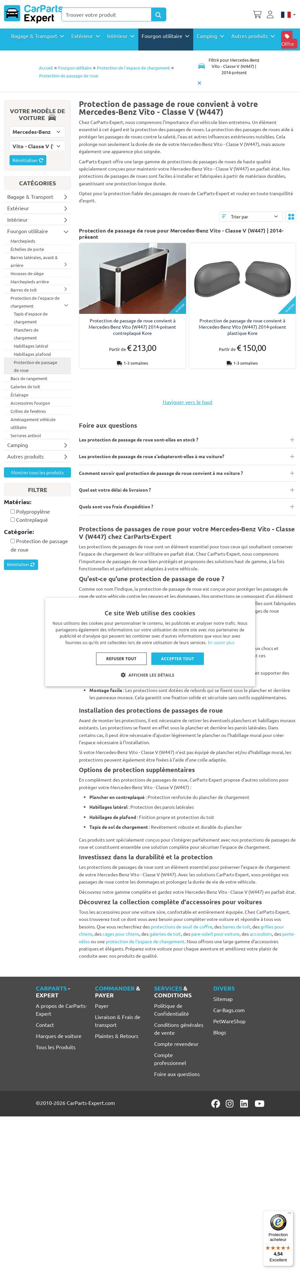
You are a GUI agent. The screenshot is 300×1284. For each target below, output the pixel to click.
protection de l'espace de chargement (145, 941)
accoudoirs (261, 934)
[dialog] (150, 642)
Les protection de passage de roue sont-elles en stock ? (138, 439)
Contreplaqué (32, 519)
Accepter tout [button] (177, 659)
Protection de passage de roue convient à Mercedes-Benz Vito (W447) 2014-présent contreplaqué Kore (132, 326)
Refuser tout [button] (121, 659)
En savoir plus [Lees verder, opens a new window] (221, 642)
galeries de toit (165, 934)
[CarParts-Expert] (33, 14)
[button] (150, 675)
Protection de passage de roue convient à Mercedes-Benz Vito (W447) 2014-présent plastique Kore (242, 326)
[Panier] (257, 13)
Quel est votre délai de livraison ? (115, 490)
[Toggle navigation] (229, 66)
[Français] (288, 14)
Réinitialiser (27, 160)
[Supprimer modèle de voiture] (199, 83)
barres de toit (236, 926)
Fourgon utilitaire (75, 68)
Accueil (46, 68)
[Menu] (289, 1214)
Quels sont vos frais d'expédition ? (116, 506)
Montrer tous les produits (37, 472)
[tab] (37, 502)
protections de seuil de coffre (181, 926)
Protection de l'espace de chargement (133, 68)
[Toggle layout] (291, 216)
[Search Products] (158, 14)
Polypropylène (33, 511)
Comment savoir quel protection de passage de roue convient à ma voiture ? (161, 473)
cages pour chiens (121, 934)
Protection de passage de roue (68, 75)
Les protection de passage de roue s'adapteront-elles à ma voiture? (151, 456)
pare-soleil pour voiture (215, 934)
